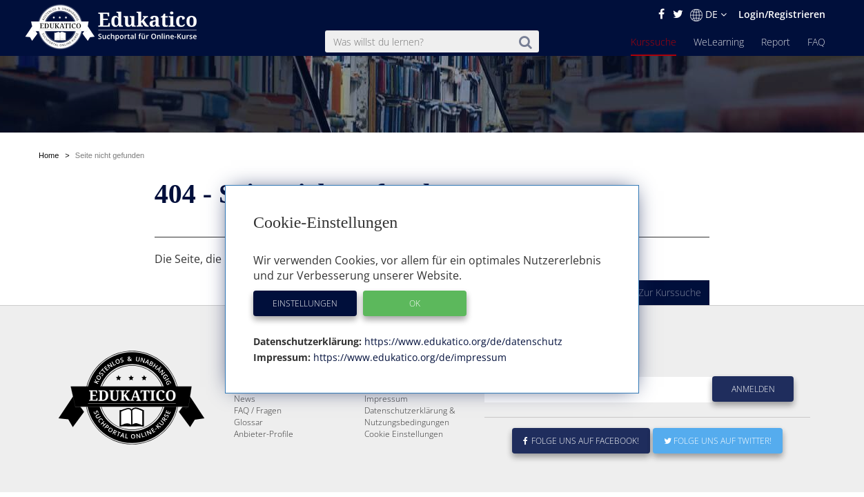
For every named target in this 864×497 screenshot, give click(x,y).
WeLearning (719, 41)
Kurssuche (653, 41)
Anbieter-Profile (263, 434)
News (244, 399)
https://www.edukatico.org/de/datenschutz (462, 341)
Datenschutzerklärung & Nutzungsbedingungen (409, 416)
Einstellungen (305, 303)
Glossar (248, 422)
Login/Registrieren (781, 14)
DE (708, 14)
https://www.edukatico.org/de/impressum (409, 357)
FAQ (816, 41)
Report (775, 41)
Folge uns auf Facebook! (581, 441)
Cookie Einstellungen (403, 434)
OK (414, 303)
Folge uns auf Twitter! (718, 441)
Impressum (386, 399)
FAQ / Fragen (258, 410)
